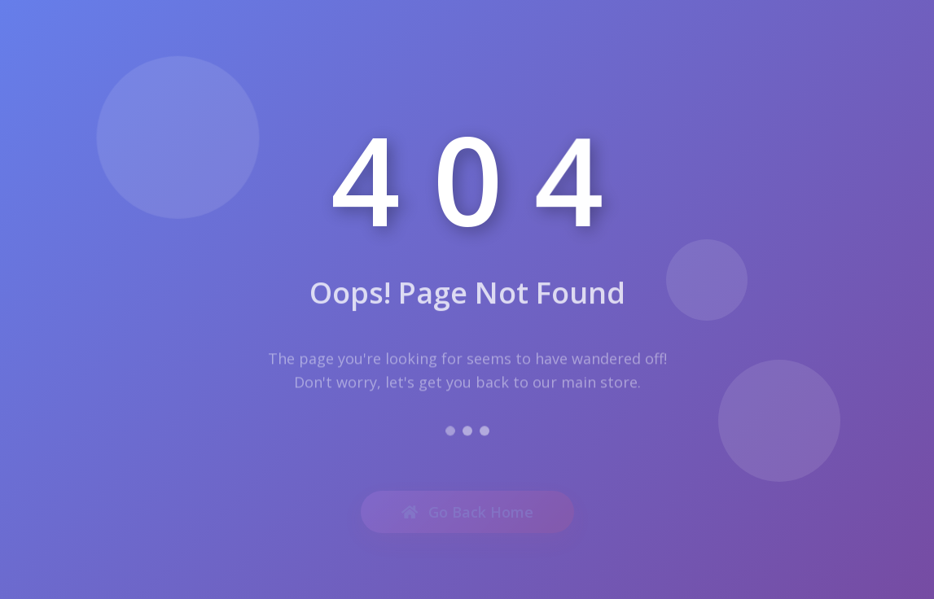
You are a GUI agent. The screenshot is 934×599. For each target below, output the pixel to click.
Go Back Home (467, 514)
